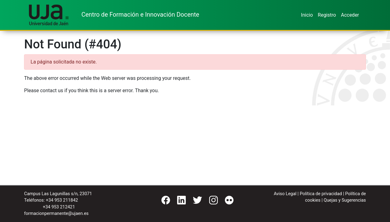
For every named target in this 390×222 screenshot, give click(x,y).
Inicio (307, 15)
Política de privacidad (321, 193)
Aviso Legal (285, 193)
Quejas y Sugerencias (345, 200)
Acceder (350, 15)
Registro (327, 15)
